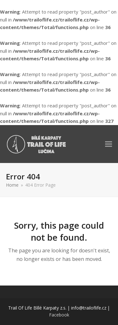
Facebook (59, 315)
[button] (108, 144)
